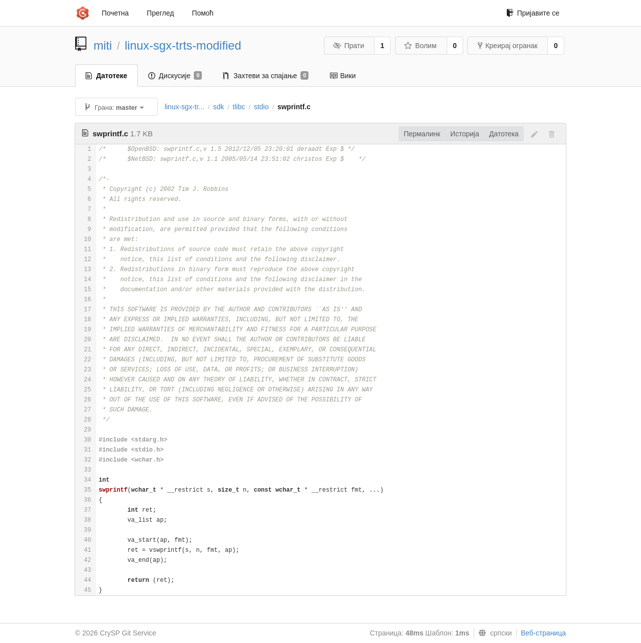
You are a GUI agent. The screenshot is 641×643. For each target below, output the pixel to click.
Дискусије (175, 75)
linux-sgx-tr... (184, 106)
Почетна (115, 13)
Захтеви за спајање (265, 75)
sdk (218, 107)
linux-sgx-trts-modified (183, 45)
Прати (348, 46)
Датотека (504, 134)
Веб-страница (543, 633)
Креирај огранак (507, 46)
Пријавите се (532, 13)
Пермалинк (422, 134)
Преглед (160, 13)
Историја (464, 134)
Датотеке (106, 76)
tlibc (239, 107)
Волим (420, 46)
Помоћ (202, 13)
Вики (343, 76)
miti (103, 45)
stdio (261, 107)
